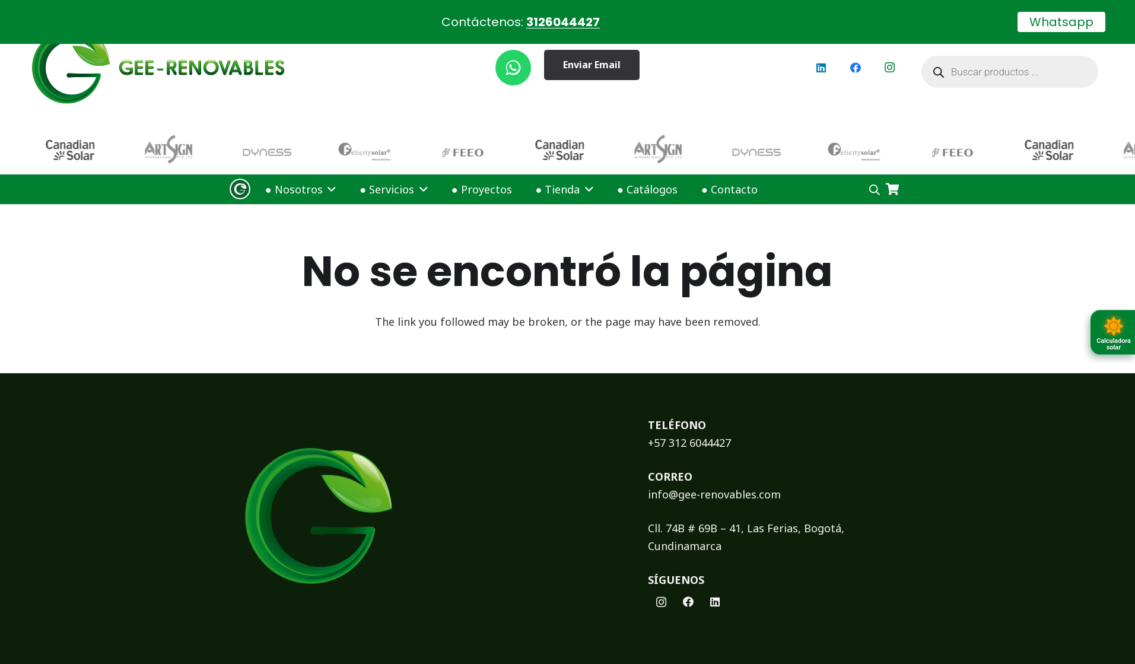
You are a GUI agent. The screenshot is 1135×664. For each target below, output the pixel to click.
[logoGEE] (158, 59)
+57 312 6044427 (689, 434)
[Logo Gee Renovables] (240, 181)
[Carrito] (893, 181)
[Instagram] (890, 59)
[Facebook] (855, 59)
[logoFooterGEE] (423, 507)
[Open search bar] (874, 181)
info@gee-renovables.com (714, 486)
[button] (330, 181)
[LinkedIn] (821, 59)
